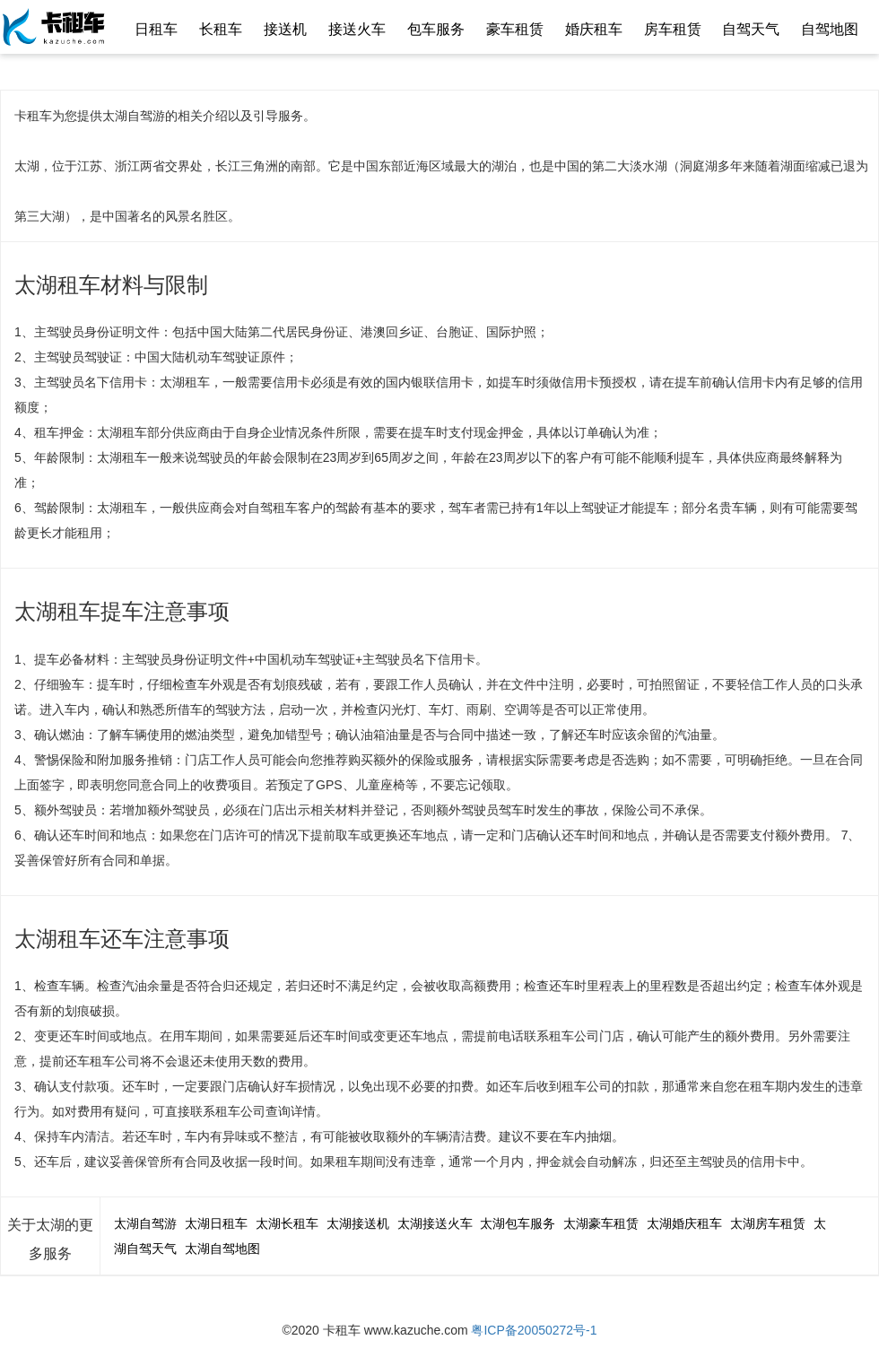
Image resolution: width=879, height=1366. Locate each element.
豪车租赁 (515, 29)
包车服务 (436, 29)
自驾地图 (829, 29)
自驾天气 (750, 29)
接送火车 (357, 29)
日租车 (156, 29)
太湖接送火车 (435, 1223)
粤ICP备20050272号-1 (533, 1330)
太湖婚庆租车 (684, 1223)
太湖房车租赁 (767, 1223)
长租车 (220, 29)
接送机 (285, 29)
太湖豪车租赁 (601, 1223)
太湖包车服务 (517, 1223)
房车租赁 (672, 29)
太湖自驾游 (145, 1223)
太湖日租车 (216, 1223)
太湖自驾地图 (222, 1248)
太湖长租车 (287, 1223)
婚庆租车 (593, 29)
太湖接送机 (357, 1223)
